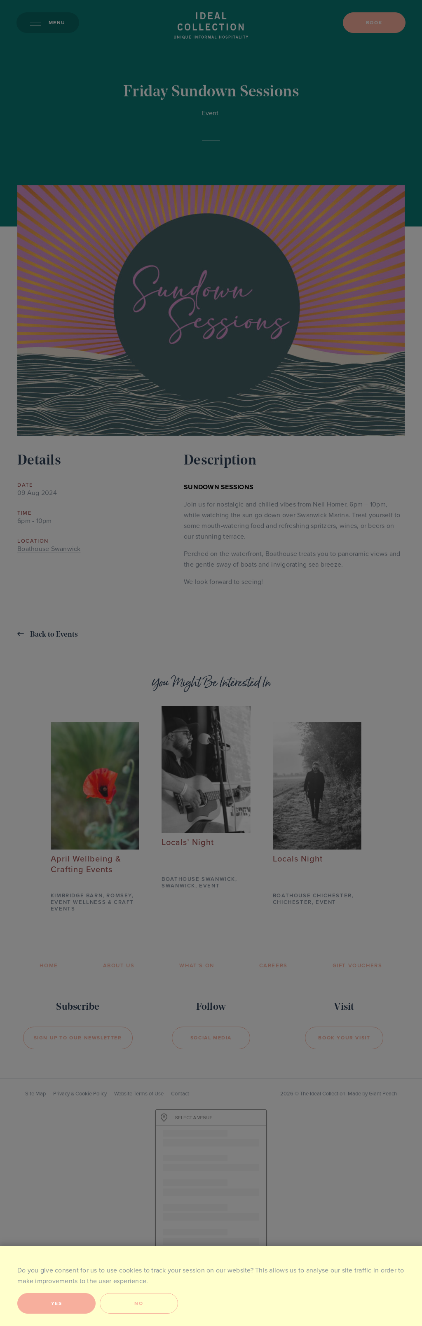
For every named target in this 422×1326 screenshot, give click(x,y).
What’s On (196, 965)
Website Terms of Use (139, 1093)
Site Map (35, 1093)
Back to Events (47, 634)
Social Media (211, 1038)
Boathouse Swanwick (49, 549)
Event (210, 113)
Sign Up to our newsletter (78, 1038)
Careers (273, 965)
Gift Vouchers (357, 965)
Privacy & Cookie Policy (80, 1093)
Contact (180, 1093)
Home (49, 965)
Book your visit (344, 1038)
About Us (119, 965)
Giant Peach (383, 1093)
